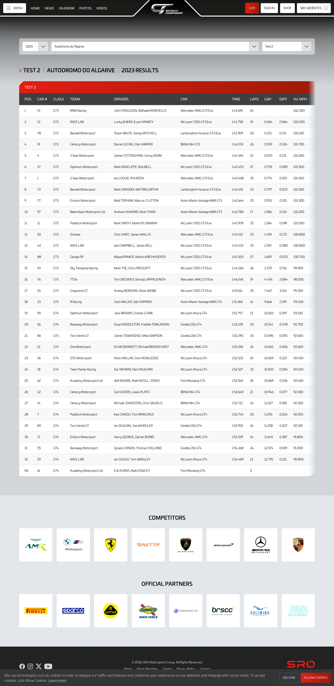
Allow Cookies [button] (316, 678)
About (128, 669)
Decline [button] (289, 678)
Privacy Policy (186, 669)
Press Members (147, 669)
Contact (205, 669)
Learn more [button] (57, 680)
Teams (167, 669)
